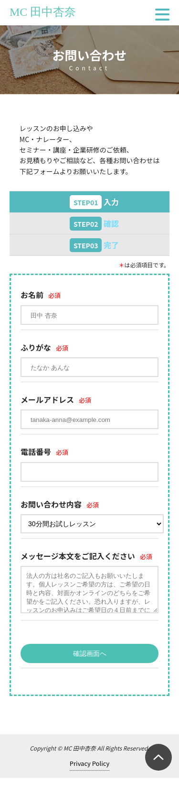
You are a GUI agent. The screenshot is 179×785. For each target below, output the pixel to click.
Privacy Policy (89, 770)
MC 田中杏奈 (43, 12)
